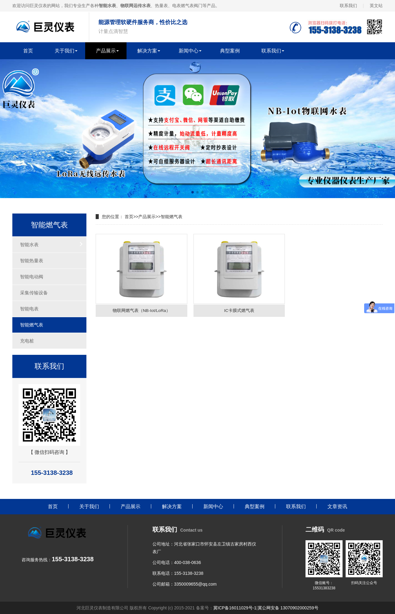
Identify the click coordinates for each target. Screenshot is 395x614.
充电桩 (27, 340)
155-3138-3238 (188, 573)
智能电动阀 (31, 276)
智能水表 (29, 244)
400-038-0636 (187, 562)
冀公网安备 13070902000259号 (288, 607)
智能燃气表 (31, 324)
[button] (192, 192)
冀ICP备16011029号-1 (234, 607)
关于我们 (64, 50)
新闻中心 (188, 50)
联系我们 (348, 5)
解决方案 (147, 50)
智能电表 (29, 308)
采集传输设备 (34, 292)
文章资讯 (337, 506)
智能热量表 (31, 260)
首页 (28, 50)
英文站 (376, 5)
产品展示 (106, 50)
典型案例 (230, 50)
